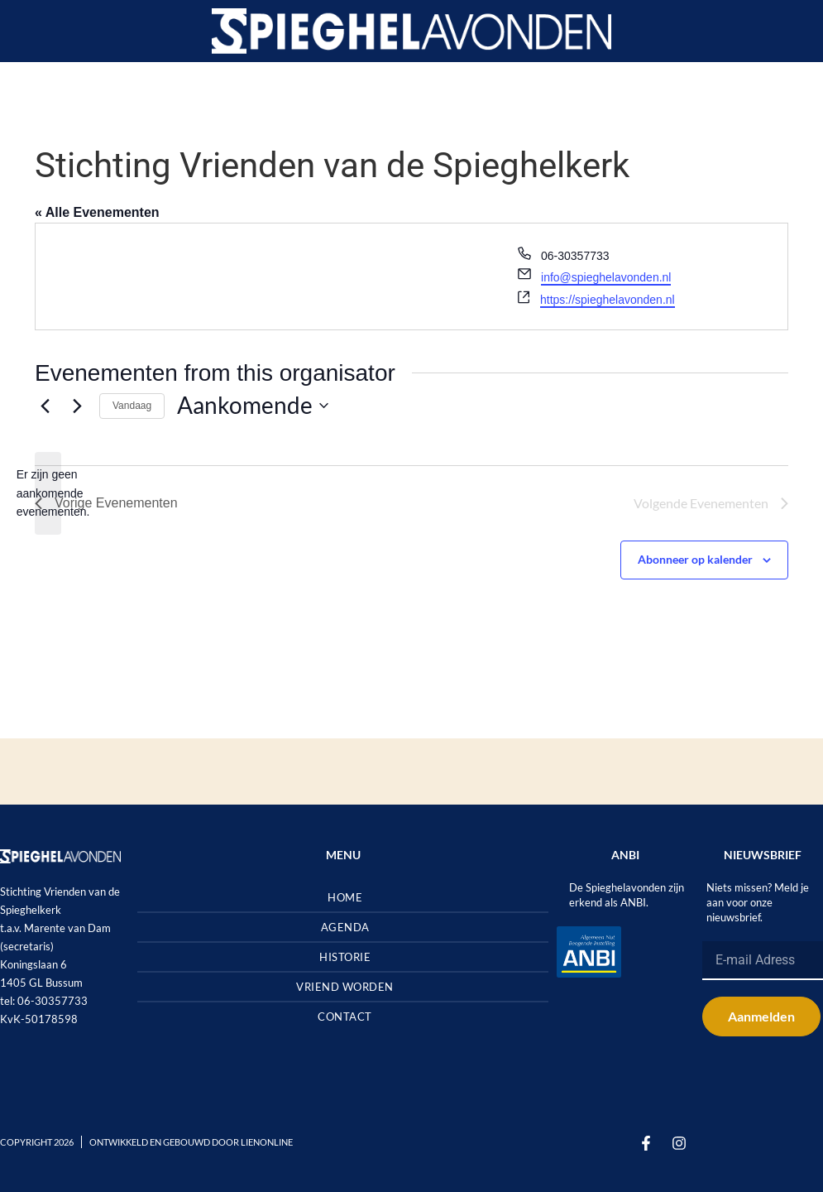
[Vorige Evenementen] (45, 406)
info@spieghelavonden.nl (606, 277)
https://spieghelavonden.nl (607, 299)
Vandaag (131, 405)
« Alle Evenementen (97, 212)
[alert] (48, 493)
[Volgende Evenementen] (77, 406)
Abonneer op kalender (695, 559)
